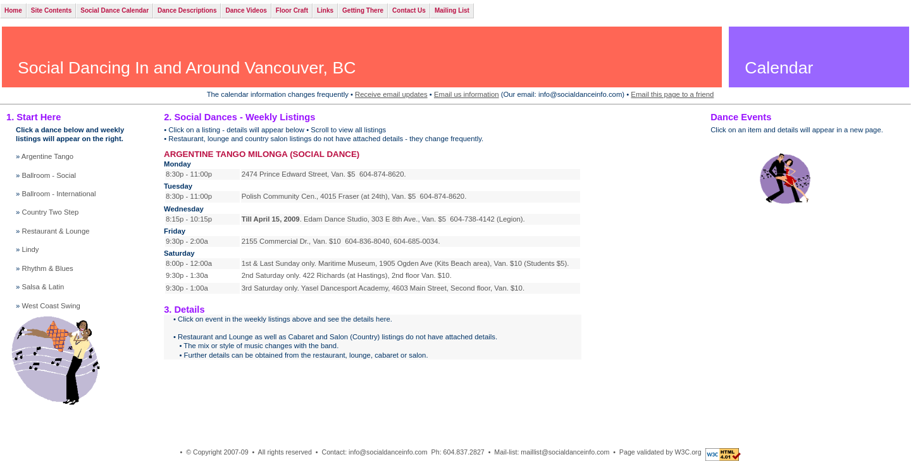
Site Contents (51, 10)
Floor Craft (292, 10)
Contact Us (409, 10)
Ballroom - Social (49, 175)
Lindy (30, 249)
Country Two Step (50, 212)
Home (13, 10)
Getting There (362, 10)
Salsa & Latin (43, 287)
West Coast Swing (51, 306)
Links (325, 10)
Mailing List (452, 10)
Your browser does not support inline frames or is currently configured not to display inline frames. (372, 222)
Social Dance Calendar (114, 10)
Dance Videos (245, 10)
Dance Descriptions (187, 10)
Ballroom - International (59, 194)
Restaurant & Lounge (55, 231)
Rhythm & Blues (47, 268)
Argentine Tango (47, 156)
